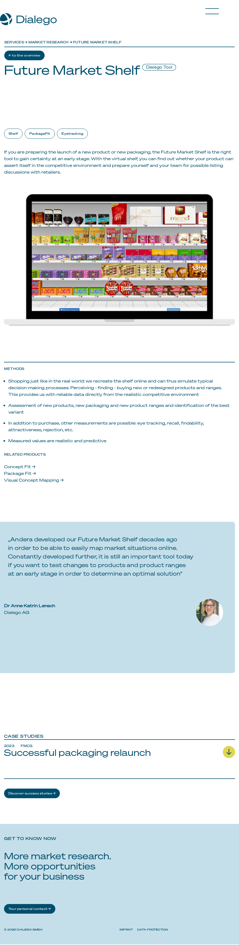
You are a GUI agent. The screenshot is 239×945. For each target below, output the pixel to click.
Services (14, 42)
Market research (48, 42)
